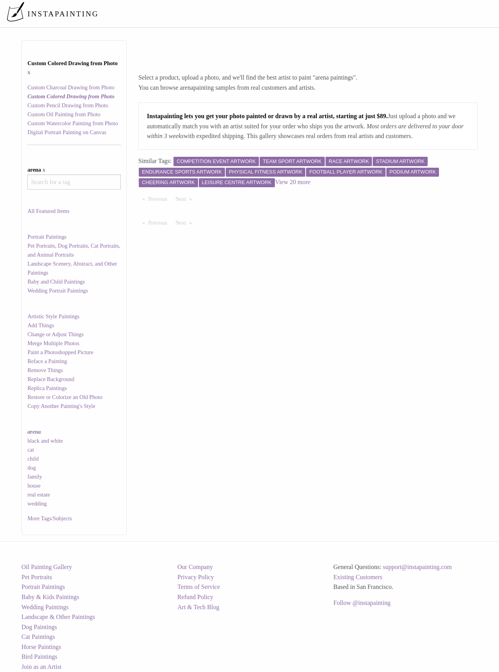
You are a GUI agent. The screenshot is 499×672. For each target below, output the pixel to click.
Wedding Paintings (45, 607)
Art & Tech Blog (198, 607)
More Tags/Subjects (49, 518)
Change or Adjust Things (55, 334)
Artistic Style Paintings (53, 316)
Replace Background (50, 379)
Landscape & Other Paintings (58, 616)
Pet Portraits (36, 577)
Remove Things (45, 370)
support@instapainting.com (417, 567)
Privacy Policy (195, 577)
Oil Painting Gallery (46, 567)
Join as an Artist (41, 666)
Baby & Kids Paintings (50, 597)
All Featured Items (48, 211)
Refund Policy (195, 597)
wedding (37, 503)
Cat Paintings (38, 636)
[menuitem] (329, 13)
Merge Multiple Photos (53, 343)
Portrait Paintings (46, 237)
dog (31, 468)
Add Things (40, 325)
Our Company (195, 567)
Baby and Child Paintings (56, 281)
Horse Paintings (41, 647)
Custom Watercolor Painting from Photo (72, 123)
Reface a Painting (47, 361)
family (34, 476)
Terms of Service (198, 586)
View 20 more (293, 182)
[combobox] (73, 182)
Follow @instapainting (362, 602)
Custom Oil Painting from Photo (63, 114)
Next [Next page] (185, 198)
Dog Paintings (39, 627)
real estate (38, 494)
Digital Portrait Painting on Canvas (66, 132)
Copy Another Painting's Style (61, 406)
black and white (45, 441)
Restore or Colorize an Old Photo (64, 397)
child (33, 459)
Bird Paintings (39, 656)
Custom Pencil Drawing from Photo (67, 105)
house (34, 485)
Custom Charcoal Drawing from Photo (70, 87)
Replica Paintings (47, 388)
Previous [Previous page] (159, 198)
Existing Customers (357, 577)
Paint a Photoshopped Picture (60, 352)
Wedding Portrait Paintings (57, 290)
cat (30, 450)
